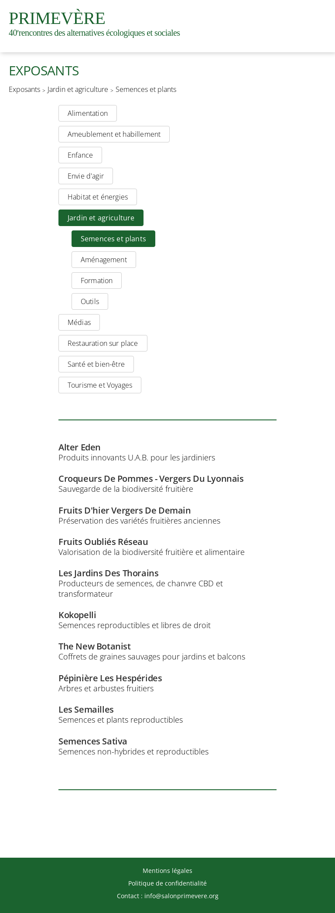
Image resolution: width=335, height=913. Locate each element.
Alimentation (88, 113)
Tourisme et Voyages (100, 385)
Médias (79, 322)
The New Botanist (94, 646)
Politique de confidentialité (167, 883)
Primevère (94, 22)
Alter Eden (79, 447)
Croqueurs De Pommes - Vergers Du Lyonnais (151, 478)
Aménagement (104, 259)
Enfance (80, 155)
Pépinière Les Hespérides (110, 678)
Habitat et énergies (98, 197)
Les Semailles (86, 709)
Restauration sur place (103, 343)
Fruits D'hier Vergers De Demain (124, 510)
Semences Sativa (92, 741)
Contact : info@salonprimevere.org (168, 896)
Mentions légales (167, 870)
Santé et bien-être (96, 364)
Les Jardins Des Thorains (108, 573)
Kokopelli (77, 615)
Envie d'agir (86, 176)
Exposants (24, 89)
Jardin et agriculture (78, 89)
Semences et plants (146, 89)
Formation (97, 280)
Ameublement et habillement (114, 134)
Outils (90, 301)
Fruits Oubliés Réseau (103, 542)
